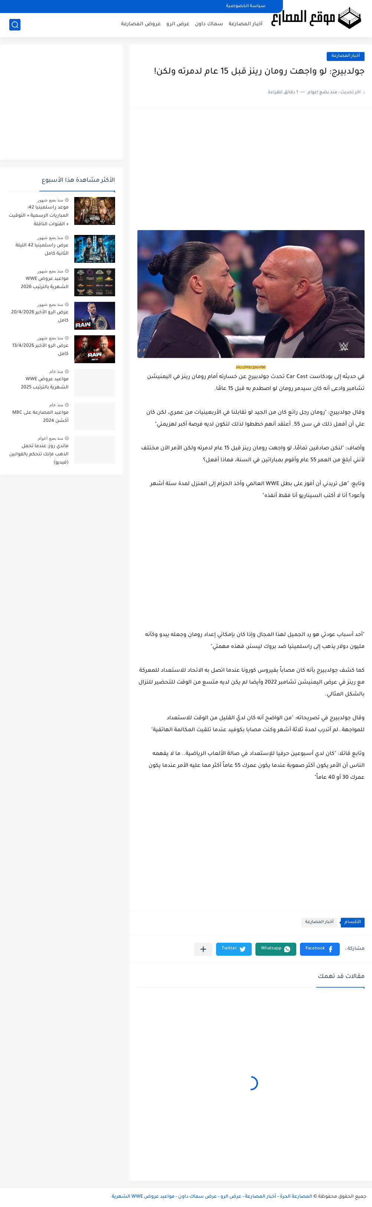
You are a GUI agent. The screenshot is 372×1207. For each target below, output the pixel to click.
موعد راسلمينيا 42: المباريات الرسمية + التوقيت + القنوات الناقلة (39, 216)
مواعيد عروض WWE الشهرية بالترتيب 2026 (45, 283)
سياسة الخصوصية (245, 6)
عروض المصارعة (141, 24)
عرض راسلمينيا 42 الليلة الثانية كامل (42, 249)
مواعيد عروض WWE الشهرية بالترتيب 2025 (45, 383)
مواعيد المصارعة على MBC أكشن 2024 (40, 417)
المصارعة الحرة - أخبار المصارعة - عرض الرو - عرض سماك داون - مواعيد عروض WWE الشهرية (212, 1197)
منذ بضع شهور (50, 200)
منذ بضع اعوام (50, 438)
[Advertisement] (251, 172)
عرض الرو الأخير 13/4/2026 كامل (40, 350)
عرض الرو (177, 24)
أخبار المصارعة (245, 24)
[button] (320, 949)
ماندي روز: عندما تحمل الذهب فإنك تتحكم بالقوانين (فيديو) (39, 455)
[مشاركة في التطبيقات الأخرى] (203, 949)
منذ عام (56, 371)
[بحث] (14, 24)
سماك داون (209, 24)
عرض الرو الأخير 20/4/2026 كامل (40, 316)
